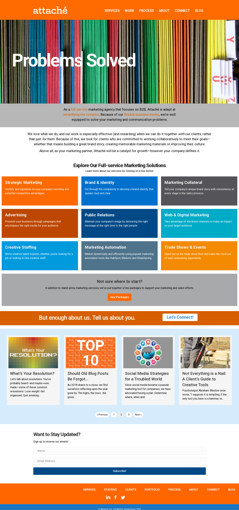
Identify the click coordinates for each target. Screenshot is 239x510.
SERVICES (112, 7)
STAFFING (110, 485)
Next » (138, 410)
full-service (79, 105)
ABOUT (164, 7)
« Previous (102, 410)
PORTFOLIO (152, 485)
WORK (129, 7)
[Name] (119, 447)
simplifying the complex (81, 110)
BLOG (199, 7)
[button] (119, 293)
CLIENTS (130, 485)
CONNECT (182, 7)
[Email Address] (119, 457)
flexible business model (141, 110)
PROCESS (146, 7)
